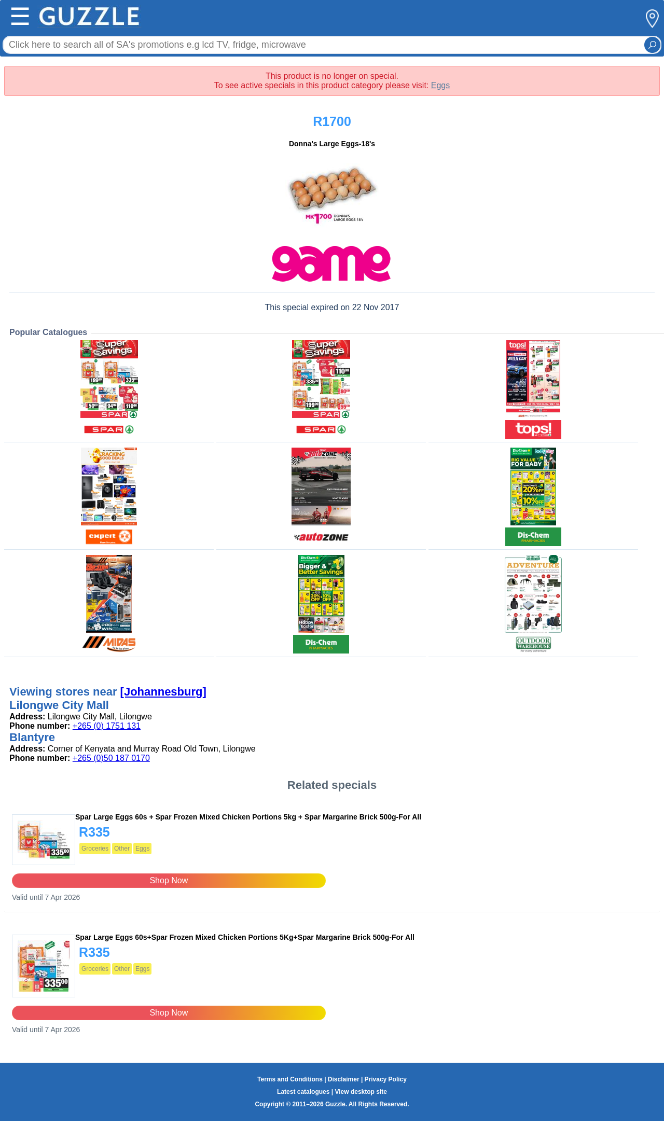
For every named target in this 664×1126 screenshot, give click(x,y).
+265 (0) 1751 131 (107, 725)
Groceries (94, 848)
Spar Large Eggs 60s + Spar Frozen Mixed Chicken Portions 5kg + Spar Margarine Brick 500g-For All (248, 817)
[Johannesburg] (163, 691)
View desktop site (360, 1091)
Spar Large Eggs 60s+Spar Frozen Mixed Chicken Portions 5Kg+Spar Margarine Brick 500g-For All (244, 937)
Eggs (440, 85)
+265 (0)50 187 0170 (111, 758)
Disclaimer (343, 1079)
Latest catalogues (303, 1091)
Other (122, 848)
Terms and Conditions (290, 1079)
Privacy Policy (386, 1079)
